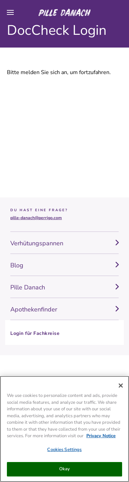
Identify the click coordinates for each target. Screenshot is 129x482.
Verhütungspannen (36, 243)
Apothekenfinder (33, 309)
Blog (16, 265)
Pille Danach (27, 287)
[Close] (120, 385)
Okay (64, 469)
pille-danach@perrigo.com (36, 218)
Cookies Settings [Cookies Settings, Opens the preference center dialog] (64, 450)
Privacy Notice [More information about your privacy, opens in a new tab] (101, 436)
